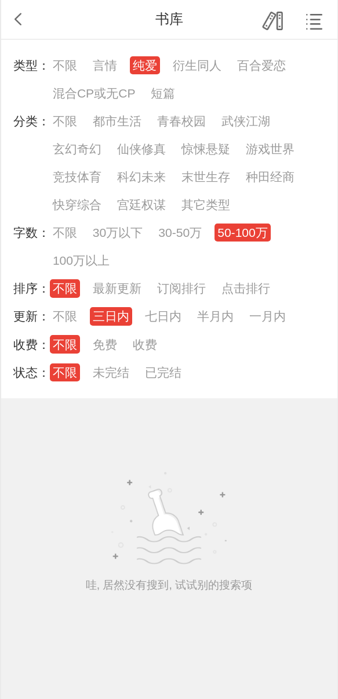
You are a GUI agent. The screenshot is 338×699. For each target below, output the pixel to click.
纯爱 (145, 65)
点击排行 (245, 288)
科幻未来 (141, 176)
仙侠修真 (141, 149)
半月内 (215, 316)
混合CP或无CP (94, 93)
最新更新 (117, 288)
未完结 (111, 372)
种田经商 (270, 176)
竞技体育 (77, 176)
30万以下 (118, 232)
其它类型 (205, 204)
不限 (65, 65)
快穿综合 (77, 204)
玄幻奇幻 (77, 149)
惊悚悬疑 (205, 149)
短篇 (163, 93)
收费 (145, 344)
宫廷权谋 (141, 204)
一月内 (267, 316)
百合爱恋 (261, 65)
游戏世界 (270, 149)
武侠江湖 (245, 121)
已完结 (163, 372)
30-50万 (180, 232)
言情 (105, 65)
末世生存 (205, 176)
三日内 (111, 316)
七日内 (163, 316)
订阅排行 (181, 288)
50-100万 (242, 232)
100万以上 (81, 260)
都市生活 (117, 121)
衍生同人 (197, 65)
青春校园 (181, 121)
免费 (105, 344)
